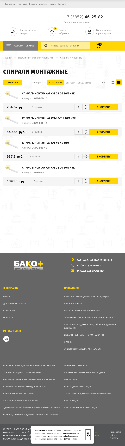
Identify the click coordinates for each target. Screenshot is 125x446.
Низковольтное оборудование (82, 310)
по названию (55, 82)
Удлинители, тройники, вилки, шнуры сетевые (31, 407)
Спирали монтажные (71, 57)
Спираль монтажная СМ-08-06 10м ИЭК (56, 93)
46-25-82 (83, 17)
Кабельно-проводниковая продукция (86, 296)
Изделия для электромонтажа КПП (36, 57)
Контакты (62, 4)
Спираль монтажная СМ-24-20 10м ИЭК (56, 167)
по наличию (84, 82)
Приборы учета (73, 303)
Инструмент (71, 379)
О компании (10, 4)
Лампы (68, 341)
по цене (70, 82)
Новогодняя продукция (77, 386)
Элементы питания (75, 365)
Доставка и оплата (47, 4)
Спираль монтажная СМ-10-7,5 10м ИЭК (56, 118)
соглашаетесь (40, 436)
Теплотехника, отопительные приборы (87, 393)
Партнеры (22, 4)
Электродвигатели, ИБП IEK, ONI (82, 348)
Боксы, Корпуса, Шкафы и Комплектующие (29, 365)
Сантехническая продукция (80, 407)
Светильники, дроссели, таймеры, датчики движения (90, 326)
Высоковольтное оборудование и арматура (29, 379)
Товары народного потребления (22, 372)
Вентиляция (71, 400)
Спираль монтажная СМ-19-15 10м (53, 142)
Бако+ (7, 296)
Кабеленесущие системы (18, 393)
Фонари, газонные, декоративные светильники (31, 414)
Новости (33, 4)
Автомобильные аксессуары (20, 400)
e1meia (114, 438)
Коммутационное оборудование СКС (24, 386)
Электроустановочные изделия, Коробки (88, 317)
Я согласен (88, 435)
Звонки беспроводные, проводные (85, 372)
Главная (8, 57)
